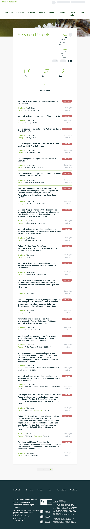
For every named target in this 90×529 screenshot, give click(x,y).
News (50, 490)
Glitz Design (73, 522)
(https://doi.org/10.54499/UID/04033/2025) (63, 511)
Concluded (63, 57)
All (66, 37)
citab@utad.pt (19, 520)
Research (20, 12)
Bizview (62, 522)
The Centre (8, 12)
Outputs (41, 12)
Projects (40, 490)
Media (51, 12)
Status (65, 49)
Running (64, 55)
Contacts (82, 12)
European (63, 42)
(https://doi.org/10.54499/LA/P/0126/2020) (63, 514)
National (64, 40)
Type (65, 35)
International (63, 46)
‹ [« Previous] (35, 469)
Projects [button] (31, 12)
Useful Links (72, 13)
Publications (61, 490)
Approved (64, 53)
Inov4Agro (61, 12)
